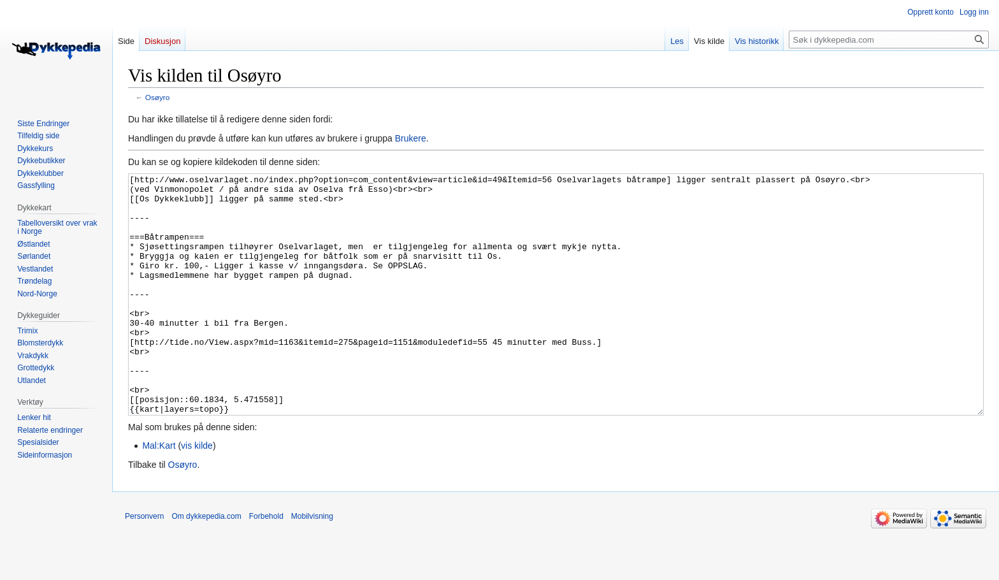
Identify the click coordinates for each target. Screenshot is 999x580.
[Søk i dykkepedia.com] (889, 39)
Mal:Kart (158, 493)
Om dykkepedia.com (206, 564)
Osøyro (157, 97)
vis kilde (197, 493)
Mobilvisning (312, 564)
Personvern (144, 564)
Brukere (410, 138)
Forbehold (266, 564)
